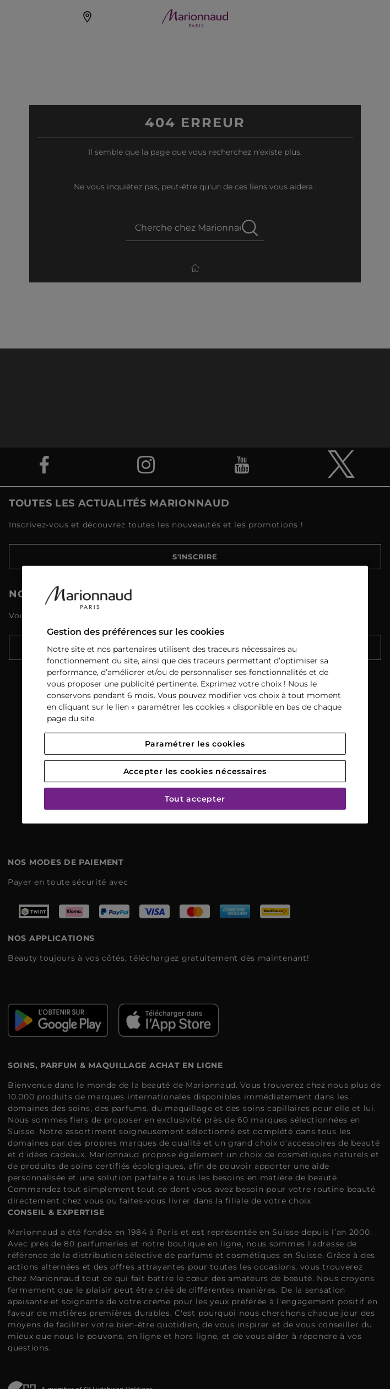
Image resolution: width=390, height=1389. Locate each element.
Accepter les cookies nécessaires (195, 771)
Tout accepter (195, 799)
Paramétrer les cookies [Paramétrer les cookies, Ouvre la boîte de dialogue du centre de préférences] (195, 744)
